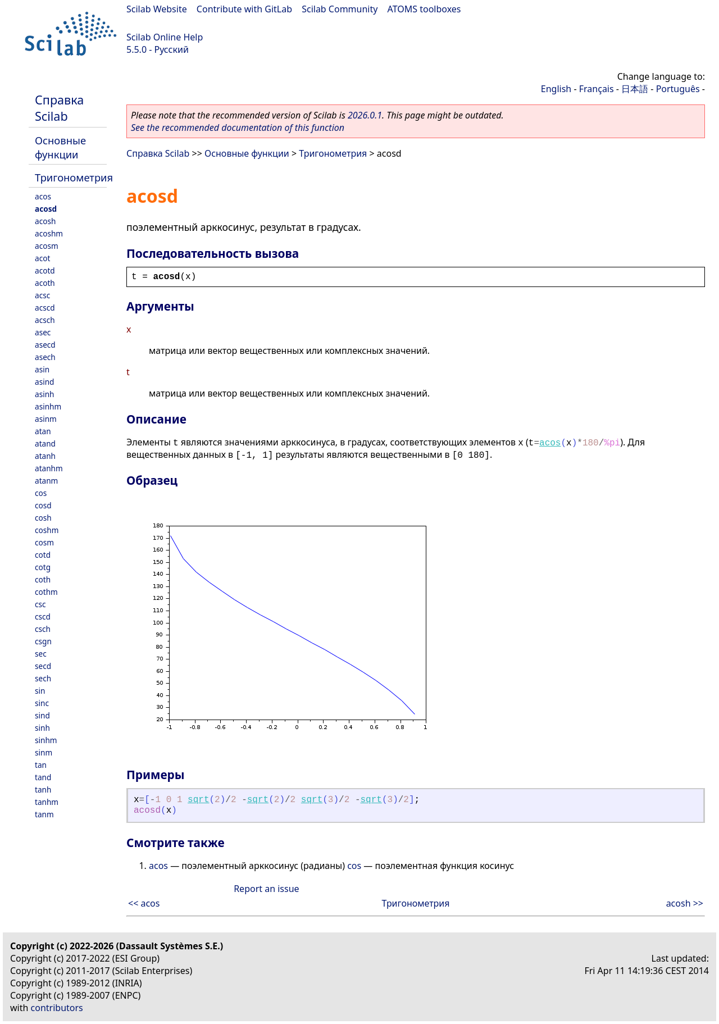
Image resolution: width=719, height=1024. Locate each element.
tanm (44, 814)
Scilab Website (156, 9)
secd (43, 666)
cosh (43, 517)
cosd (43, 505)
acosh (45, 221)
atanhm (49, 468)
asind (44, 381)
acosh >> (684, 903)
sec (41, 653)
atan (43, 431)
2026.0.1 (365, 115)
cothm (46, 591)
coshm (46, 530)
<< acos (144, 903)
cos (41, 493)
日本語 (634, 89)
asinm (46, 418)
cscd (43, 616)
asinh (44, 394)
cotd (43, 554)
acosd (46, 208)
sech (43, 678)
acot (42, 258)
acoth (45, 282)
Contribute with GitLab (244, 9)
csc (40, 604)
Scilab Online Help (164, 37)
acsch (45, 320)
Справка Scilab (59, 108)
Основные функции (60, 147)
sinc (42, 703)
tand (43, 777)
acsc (42, 295)
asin (42, 369)
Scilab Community (339, 9)
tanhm (46, 802)
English (556, 89)
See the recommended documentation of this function (237, 127)
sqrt (198, 800)
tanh (43, 789)
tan (41, 764)
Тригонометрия (74, 177)
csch (43, 628)
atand (45, 443)
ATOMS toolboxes (424, 9)
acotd (45, 270)
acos (43, 196)
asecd (45, 344)
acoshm (49, 233)
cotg (43, 567)
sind (42, 715)
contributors (57, 1008)
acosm (46, 245)
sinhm (46, 740)
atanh (45, 455)
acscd (45, 307)
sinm (43, 752)
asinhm (48, 406)
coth (43, 579)
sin (40, 690)
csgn (43, 641)
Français (596, 89)
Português (678, 89)
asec (43, 332)
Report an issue (266, 888)
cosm (44, 542)
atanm (46, 480)
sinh (42, 727)
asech (45, 357)
